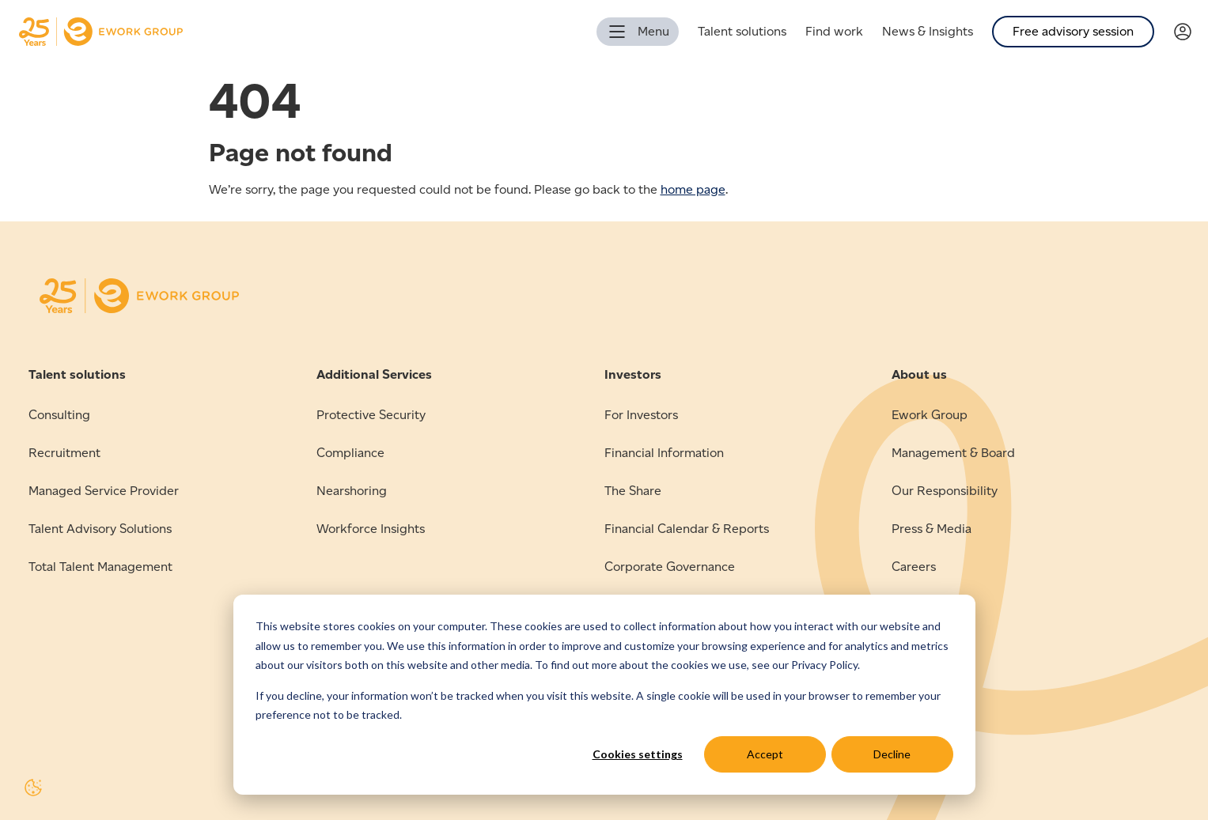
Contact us (922, 604)
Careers (914, 566)
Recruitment (64, 452)
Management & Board (953, 452)
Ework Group (930, 414)
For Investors (641, 414)
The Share (632, 490)
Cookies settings (638, 754)
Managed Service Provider (103, 490)
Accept (765, 754)
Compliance (350, 452)
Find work (834, 31)
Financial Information (664, 452)
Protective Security (371, 414)
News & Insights (927, 31)
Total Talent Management (100, 566)
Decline (892, 754)
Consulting (59, 414)
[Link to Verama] (1190, 32)
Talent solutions (742, 31)
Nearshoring (351, 490)
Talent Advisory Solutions (100, 528)
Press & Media (931, 528)
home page (693, 189)
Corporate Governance (669, 566)
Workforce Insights (370, 528)
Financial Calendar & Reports (686, 528)
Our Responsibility (945, 490)
